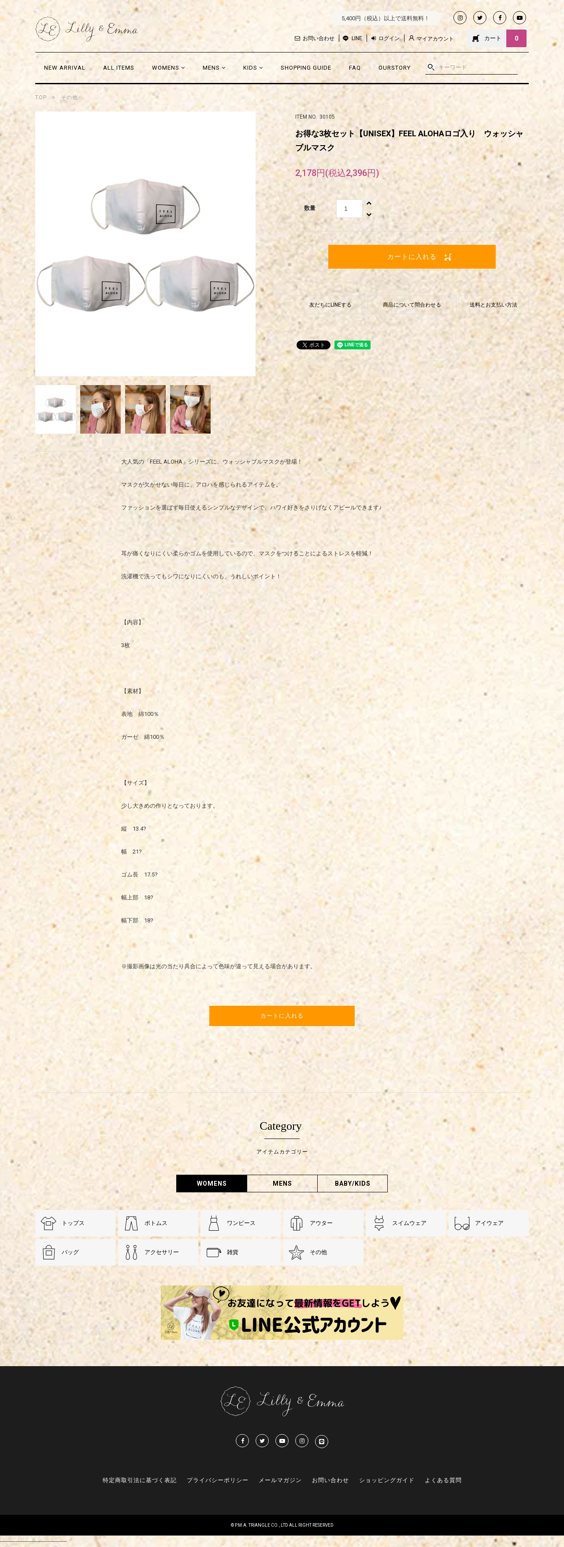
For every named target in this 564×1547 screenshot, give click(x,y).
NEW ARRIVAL (64, 67)
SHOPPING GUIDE (306, 67)
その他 (69, 97)
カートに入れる (412, 256)
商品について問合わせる (412, 305)
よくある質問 (443, 1480)
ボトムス (156, 1223)
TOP (41, 97)
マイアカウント (431, 38)
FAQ (355, 67)
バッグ (70, 1252)
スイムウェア (409, 1223)
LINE (357, 38)
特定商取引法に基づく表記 (140, 1480)
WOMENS (168, 67)
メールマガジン (280, 1480)
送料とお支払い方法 (493, 305)
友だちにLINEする (330, 305)
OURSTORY (394, 67)
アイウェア (489, 1223)
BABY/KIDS (353, 1183)
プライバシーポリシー (218, 1480)
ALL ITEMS (118, 67)
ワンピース (241, 1223)
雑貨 (232, 1252)
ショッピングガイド (387, 1480)
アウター (321, 1223)
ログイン (385, 38)
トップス (73, 1223)
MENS (214, 67)
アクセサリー (162, 1252)
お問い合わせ (314, 38)
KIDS (253, 67)
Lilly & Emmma (86, 29)
